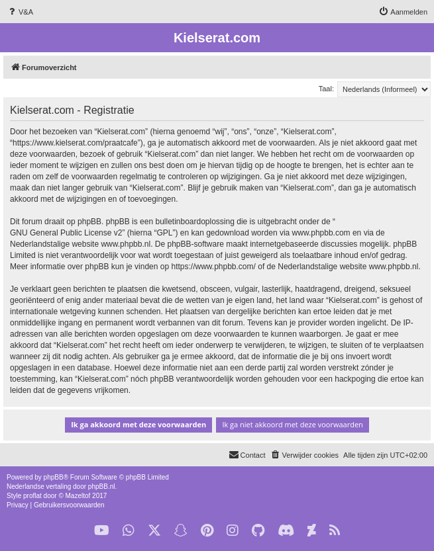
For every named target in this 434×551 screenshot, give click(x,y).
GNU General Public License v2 (66, 232)
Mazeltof (78, 495)
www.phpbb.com (321, 232)
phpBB (54, 477)
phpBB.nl (101, 486)
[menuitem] (20, 12)
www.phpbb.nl (125, 244)
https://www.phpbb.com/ (213, 266)
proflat (32, 495)
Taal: (326, 89)
